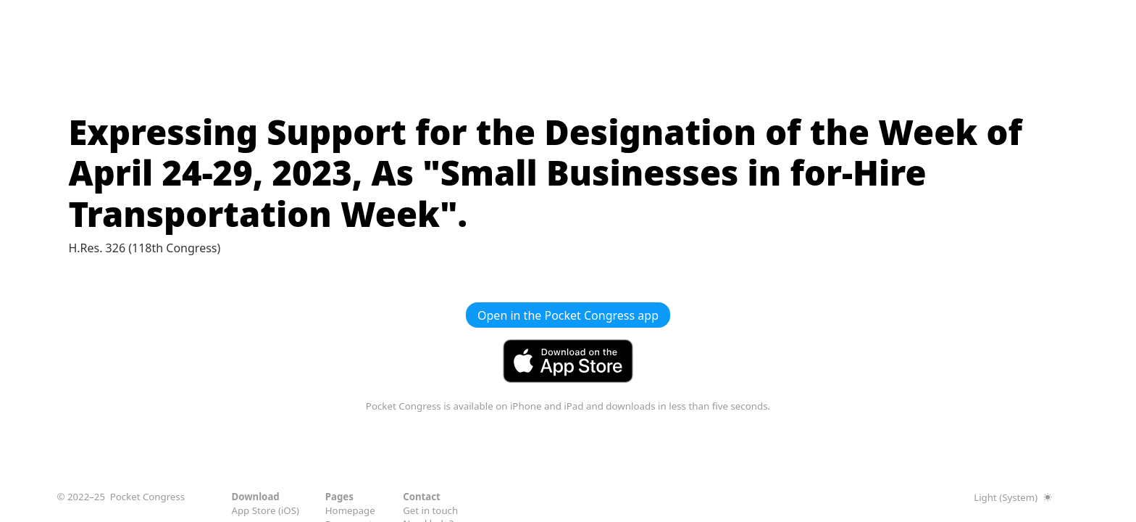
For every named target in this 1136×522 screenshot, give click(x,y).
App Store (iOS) (265, 510)
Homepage (350, 510)
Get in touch (430, 509)
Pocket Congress (147, 496)
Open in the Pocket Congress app (568, 315)
